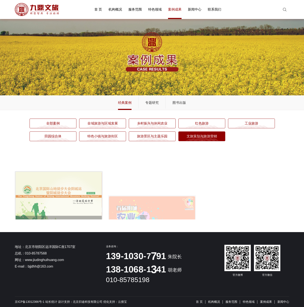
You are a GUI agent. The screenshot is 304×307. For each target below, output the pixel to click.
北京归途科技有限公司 (87, 301)
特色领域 (155, 9)
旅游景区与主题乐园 (152, 136)
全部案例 (53, 123)
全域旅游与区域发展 (102, 123)
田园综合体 (53, 136)
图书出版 (179, 102)
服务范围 (135, 9)
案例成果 (175, 9)
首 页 (98, 9)
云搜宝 (122, 301)
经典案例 (125, 102)
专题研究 (152, 102)
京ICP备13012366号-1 (29, 301)
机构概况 (115, 9)
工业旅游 (251, 123)
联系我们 (214, 9)
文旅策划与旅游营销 (202, 136)
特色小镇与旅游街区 (102, 136)
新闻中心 (194, 9)
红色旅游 (202, 123)
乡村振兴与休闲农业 (152, 123)
